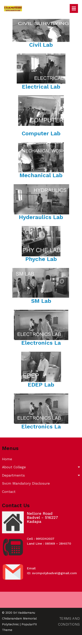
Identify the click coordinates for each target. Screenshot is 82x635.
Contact (9, 492)
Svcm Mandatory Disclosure (26, 483)
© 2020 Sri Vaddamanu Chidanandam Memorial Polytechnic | (19, 618)
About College (41, 467)
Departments (41, 475)
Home (7, 459)
